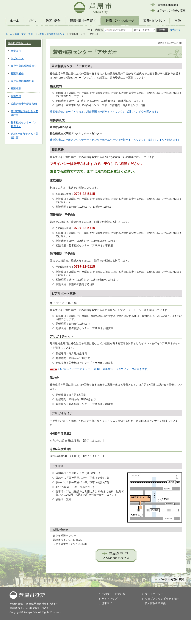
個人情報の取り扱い (156, 603)
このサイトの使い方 (113, 593)
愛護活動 (16, 88)
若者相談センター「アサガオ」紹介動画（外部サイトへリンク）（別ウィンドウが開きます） (104, 111)
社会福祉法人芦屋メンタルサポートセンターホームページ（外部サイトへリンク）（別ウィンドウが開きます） (115, 139)
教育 (42, 34)
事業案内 (16, 50)
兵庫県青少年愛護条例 (24, 103)
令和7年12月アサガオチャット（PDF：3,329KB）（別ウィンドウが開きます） (103, 368)
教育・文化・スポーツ (26, 34)
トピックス (17, 58)
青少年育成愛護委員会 (24, 65)
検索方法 (175, 29)
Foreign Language (167, 4)
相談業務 (16, 96)
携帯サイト (108, 603)
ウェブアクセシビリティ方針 (162, 598)
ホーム (8, 34)
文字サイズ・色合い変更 (171, 10)
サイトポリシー (154, 593)
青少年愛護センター (57, 34)
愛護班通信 (17, 73)
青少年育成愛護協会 (22, 80)
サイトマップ (109, 598)
